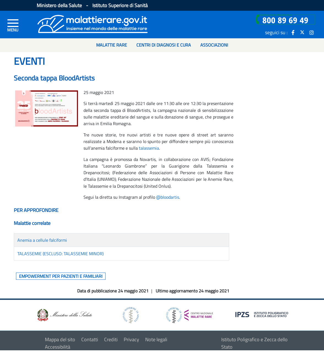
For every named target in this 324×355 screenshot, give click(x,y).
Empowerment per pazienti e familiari (60, 276)
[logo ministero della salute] (64, 314)
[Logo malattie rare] (92, 23)
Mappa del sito (60, 339)
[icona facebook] (293, 32)
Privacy (131, 339)
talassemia (149, 148)
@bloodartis (167, 197)
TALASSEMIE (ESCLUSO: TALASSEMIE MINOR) (60, 253)
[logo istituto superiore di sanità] (130, 314)
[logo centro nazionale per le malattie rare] (189, 314)
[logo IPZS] (262, 314)
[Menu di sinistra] (13, 25)
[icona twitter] (302, 32)
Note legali (156, 339)
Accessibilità (57, 347)
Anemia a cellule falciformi (42, 240)
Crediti (111, 339)
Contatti (89, 339)
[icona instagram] (311, 32)
